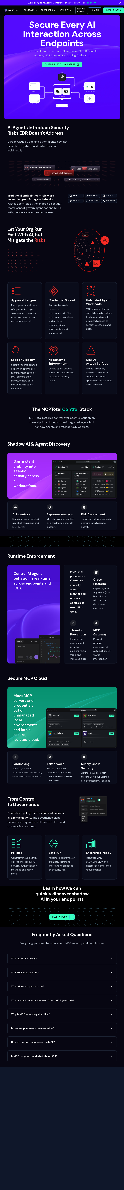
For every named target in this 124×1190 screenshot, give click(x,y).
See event (90, 2)
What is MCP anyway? (62, 958)
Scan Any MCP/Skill (81, 10)
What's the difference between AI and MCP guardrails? (62, 1000)
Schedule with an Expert (62, 64)
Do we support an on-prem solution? (62, 1028)
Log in (95, 10)
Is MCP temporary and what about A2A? (62, 1056)
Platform (30, 10)
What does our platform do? (62, 986)
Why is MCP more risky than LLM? (62, 1014)
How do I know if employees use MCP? (62, 1042)
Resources (48, 10)
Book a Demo (113, 10)
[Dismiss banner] (120, 2)
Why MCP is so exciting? (62, 972)
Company (65, 10)
